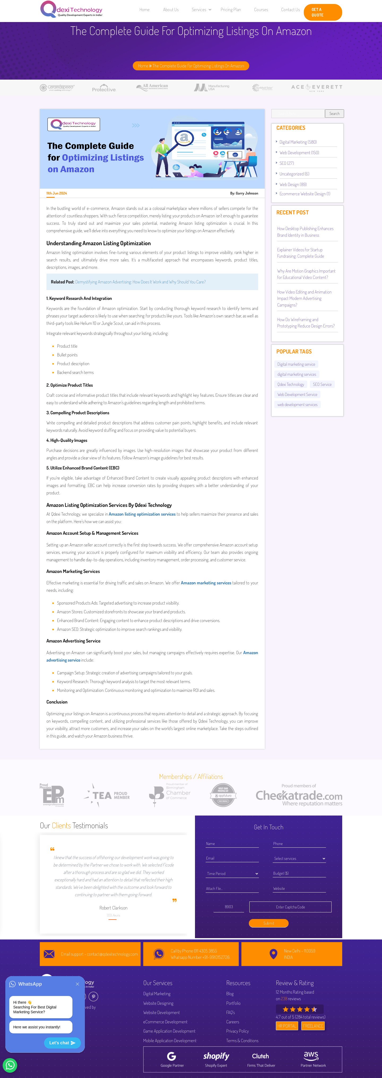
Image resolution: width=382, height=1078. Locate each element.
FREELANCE (313, 1026)
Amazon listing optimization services (142, 514)
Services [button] (201, 9)
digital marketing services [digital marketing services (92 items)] (296, 374)
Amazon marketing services (206, 582)
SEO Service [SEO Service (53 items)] (322, 384)
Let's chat (62, 1043)
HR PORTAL (287, 1026)
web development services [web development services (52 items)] (297, 404)
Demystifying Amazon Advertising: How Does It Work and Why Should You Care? (140, 281)
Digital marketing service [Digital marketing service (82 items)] (296, 364)
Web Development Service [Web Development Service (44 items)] (297, 394)
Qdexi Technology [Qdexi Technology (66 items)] (290, 384)
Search (334, 113)
